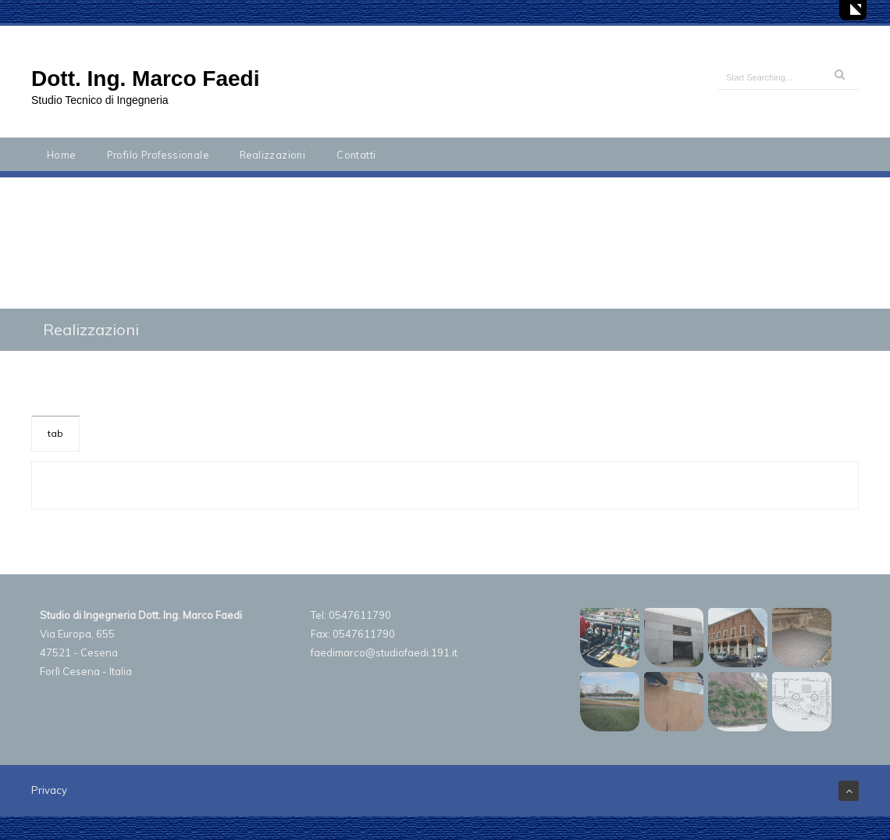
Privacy (49, 790)
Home (61, 154)
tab (55, 433)
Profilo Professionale (157, 154)
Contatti (356, 154)
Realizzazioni (272, 154)
